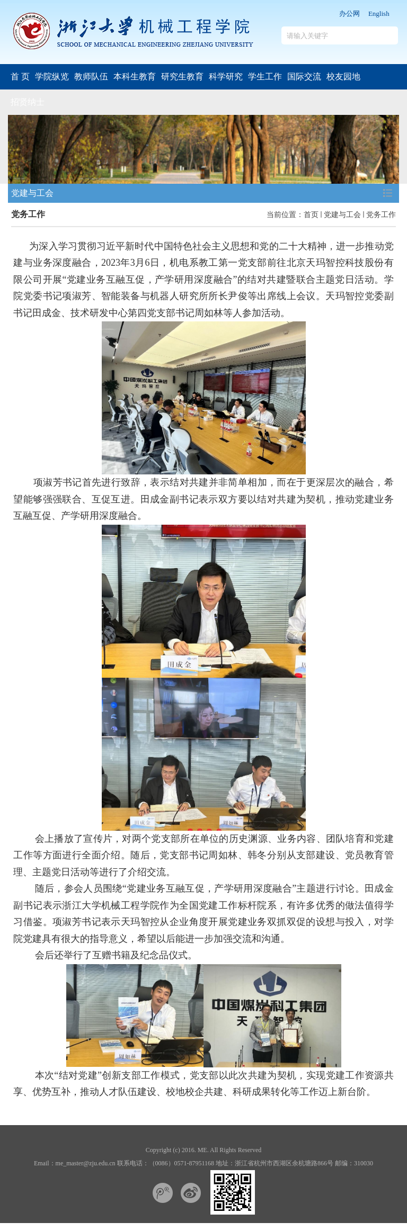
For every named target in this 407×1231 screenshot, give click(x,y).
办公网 (349, 13)
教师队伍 (91, 76)
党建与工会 (342, 214)
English (379, 13)
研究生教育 (182, 76)
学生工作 (265, 76)
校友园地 (343, 76)
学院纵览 (52, 76)
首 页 (20, 76)
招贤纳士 (28, 101)
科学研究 (226, 76)
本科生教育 (134, 76)
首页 (311, 214)
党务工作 (381, 214)
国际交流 (304, 76)
